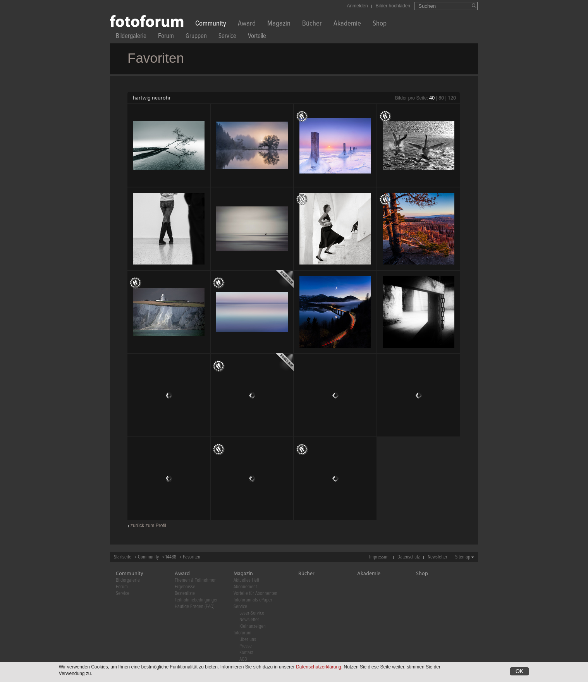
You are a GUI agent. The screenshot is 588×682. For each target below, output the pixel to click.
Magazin (279, 24)
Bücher (312, 24)
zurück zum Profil (148, 525)
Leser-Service (251, 613)
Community (210, 24)
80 (441, 97)
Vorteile (257, 37)
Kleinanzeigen (252, 626)
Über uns (247, 639)
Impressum (379, 557)
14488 (170, 557)
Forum (166, 37)
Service (227, 37)
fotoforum (242, 633)
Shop (380, 24)
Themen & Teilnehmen (196, 580)
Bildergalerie (131, 37)
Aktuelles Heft (246, 580)
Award (247, 24)
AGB (243, 659)
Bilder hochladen (393, 6)
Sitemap (462, 557)
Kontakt (246, 652)
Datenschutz (408, 557)
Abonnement (245, 587)
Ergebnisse (185, 587)
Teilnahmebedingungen (196, 600)
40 (432, 97)
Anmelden (357, 6)
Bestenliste (185, 593)
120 (452, 97)
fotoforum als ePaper (253, 600)
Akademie (347, 24)
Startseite (122, 557)
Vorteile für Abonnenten (255, 593)
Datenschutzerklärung (318, 667)
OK (519, 671)
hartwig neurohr (152, 97)
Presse (245, 646)
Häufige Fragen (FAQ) (195, 606)
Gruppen (196, 37)
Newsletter (437, 557)
